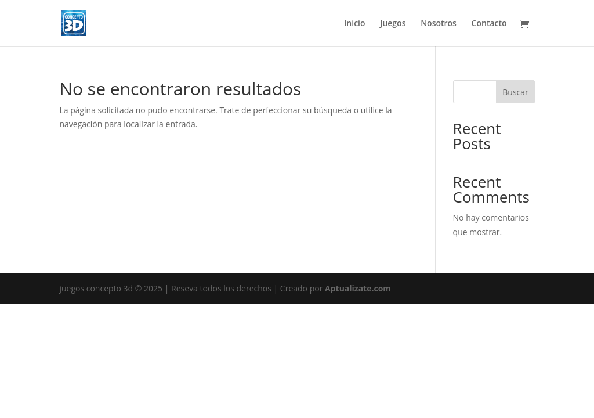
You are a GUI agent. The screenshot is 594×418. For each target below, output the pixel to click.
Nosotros (439, 23)
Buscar (515, 92)
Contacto (489, 23)
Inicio (354, 23)
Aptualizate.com (358, 288)
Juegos (392, 23)
